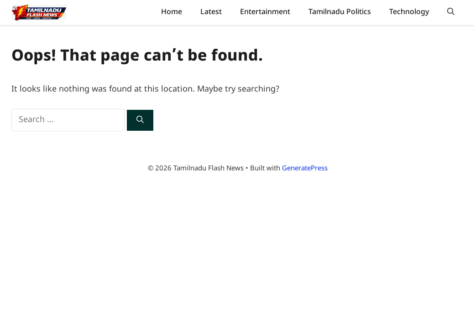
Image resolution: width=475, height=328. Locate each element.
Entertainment (265, 12)
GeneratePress (305, 168)
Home (171, 12)
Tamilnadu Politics (339, 12)
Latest (211, 12)
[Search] (140, 120)
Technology (409, 12)
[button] (451, 12)
